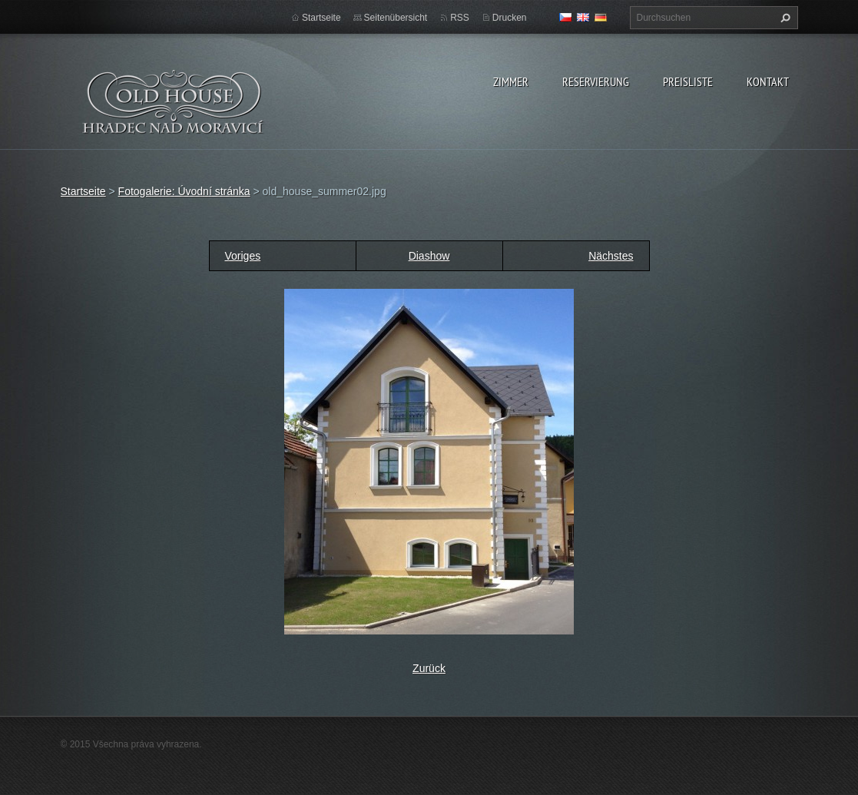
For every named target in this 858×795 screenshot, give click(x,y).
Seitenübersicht (396, 17)
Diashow (429, 256)
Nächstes (610, 256)
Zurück (429, 668)
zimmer (510, 81)
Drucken (509, 17)
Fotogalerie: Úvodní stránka (184, 191)
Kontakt (768, 81)
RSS (459, 17)
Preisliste (688, 81)
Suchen (783, 17)
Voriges (243, 256)
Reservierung (595, 81)
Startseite (321, 17)
